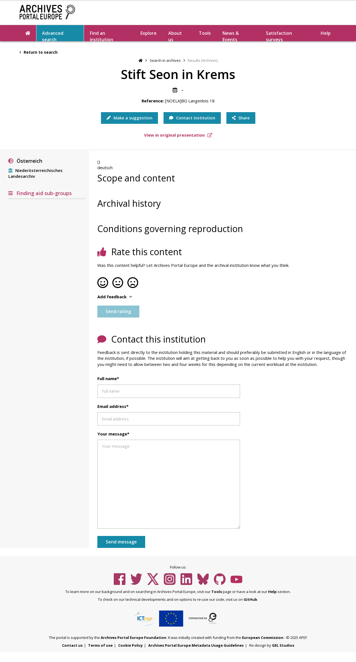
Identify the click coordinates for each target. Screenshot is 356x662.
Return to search (38, 52)
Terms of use (100, 645)
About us (175, 35)
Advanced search (52, 35)
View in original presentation (178, 135)
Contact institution (192, 117)
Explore (148, 33)
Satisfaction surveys (279, 35)
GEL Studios (283, 645)
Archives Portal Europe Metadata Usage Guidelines (196, 645)
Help (326, 33)
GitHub (250, 599)
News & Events (230, 35)
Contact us (72, 645)
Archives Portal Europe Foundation (133, 637)
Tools (205, 33)
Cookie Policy (130, 645)
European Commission (262, 637)
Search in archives (165, 60)
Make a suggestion (129, 117)
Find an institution (101, 35)
